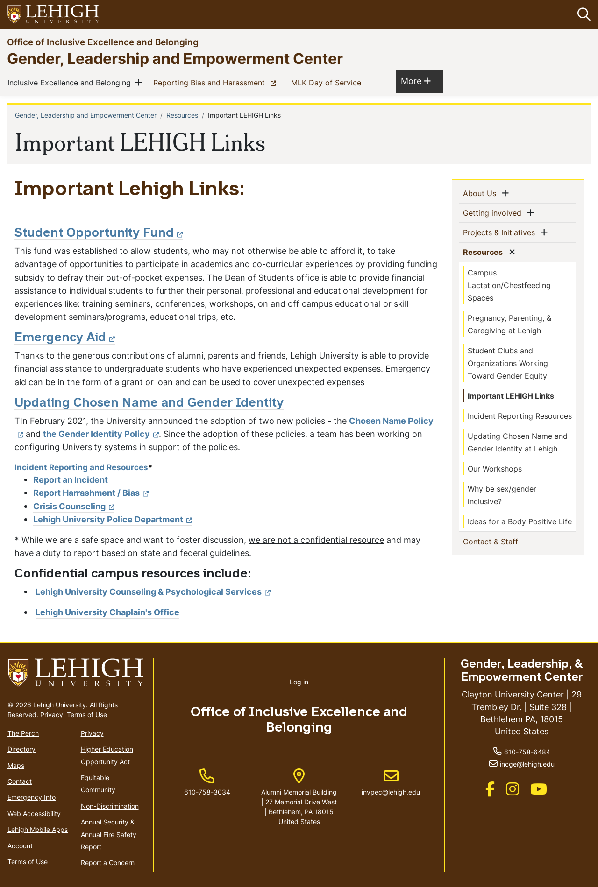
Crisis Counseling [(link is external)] (73, 506)
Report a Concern (108, 862)
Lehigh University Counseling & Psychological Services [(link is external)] (153, 592)
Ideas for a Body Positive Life (520, 521)
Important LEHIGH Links (511, 396)
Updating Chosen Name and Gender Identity (149, 403)
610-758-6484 (527, 751)
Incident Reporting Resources (520, 416)
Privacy (51, 714)
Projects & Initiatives (501, 232)
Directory (21, 749)
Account (20, 845)
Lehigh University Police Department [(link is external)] (112, 519)
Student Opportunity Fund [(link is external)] (98, 233)
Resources (182, 115)
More (416, 80)
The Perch (23, 733)
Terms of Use (87, 714)
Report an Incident (70, 480)
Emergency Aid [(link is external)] (64, 338)
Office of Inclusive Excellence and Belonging (103, 41)
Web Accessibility (34, 813)
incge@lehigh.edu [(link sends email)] (527, 764)
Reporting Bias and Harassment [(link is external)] (216, 82)
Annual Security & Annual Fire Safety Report (108, 834)
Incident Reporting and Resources (81, 467)
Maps (15, 765)
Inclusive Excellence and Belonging (71, 82)
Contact (19, 781)
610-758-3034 (207, 792)
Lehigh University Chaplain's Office (107, 612)
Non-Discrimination (110, 806)
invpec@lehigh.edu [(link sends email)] (391, 782)
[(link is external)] (490, 792)
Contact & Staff (505, 541)
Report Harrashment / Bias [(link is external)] (91, 493)
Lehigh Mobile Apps (37, 829)
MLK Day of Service (328, 82)
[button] (582, 14)
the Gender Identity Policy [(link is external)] (101, 434)
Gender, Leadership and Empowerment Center (175, 58)
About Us (481, 192)
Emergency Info (31, 797)
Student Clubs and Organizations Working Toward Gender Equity (508, 363)
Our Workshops (495, 469)
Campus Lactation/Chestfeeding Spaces (509, 285)
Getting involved (494, 212)
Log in (299, 681)
